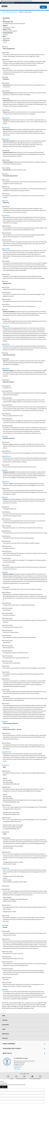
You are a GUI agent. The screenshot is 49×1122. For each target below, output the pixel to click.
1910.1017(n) (5, 989)
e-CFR (5, 42)
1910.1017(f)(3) (5, 344)
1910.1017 (5, 34)
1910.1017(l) (5, 721)
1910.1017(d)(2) (6, 215)
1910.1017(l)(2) (5, 765)
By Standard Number (12, 12)
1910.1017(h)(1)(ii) (6, 456)
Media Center (5, 1033)
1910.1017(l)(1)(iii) (6, 752)
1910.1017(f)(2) (5, 326)
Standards (4, 1020)
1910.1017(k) (5, 572)
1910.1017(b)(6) (6, 127)
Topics (3, 1029)
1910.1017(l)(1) (5, 727)
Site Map (11, 1078)
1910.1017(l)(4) (5, 868)
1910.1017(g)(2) (5, 368)
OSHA (4, 6)
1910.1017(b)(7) (6, 139)
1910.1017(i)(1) (5, 481)
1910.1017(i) (5, 470)
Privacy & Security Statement (34, 1078)
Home (3, 12)
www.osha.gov (17, 1069)
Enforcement (5, 1024)
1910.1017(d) (5, 200)
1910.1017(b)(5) (6, 118)
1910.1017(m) (5, 925)
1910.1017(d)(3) (6, 249)
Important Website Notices (21, 1078)
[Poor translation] (5, 1086)
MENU (43, 7)
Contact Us (5, 1038)
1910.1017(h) (5, 436)
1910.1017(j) (5, 497)
